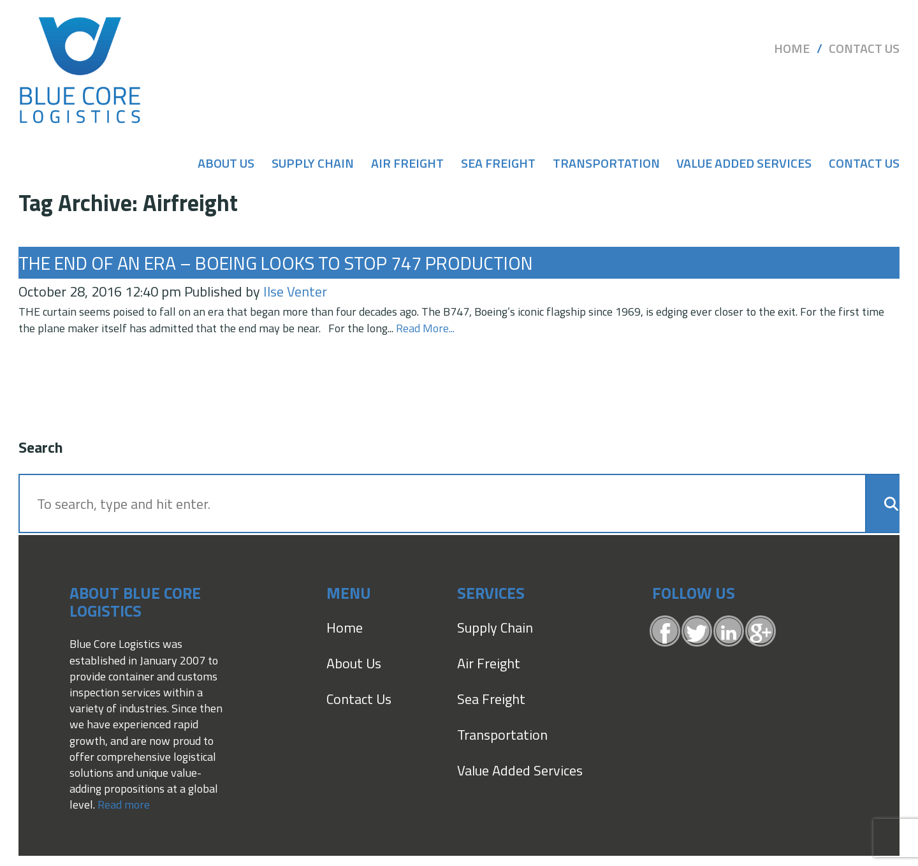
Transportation (606, 163)
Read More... (425, 328)
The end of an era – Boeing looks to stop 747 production (275, 263)
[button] (884, 503)
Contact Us (864, 48)
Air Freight (407, 163)
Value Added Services (744, 163)
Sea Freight (498, 163)
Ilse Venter (295, 291)
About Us (226, 163)
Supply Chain (313, 163)
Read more (124, 804)
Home (792, 48)
